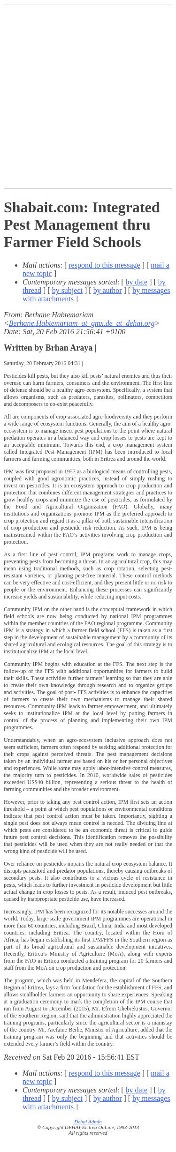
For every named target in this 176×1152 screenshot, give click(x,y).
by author (107, 290)
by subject (67, 290)
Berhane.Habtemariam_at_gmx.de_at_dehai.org (82, 323)
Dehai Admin (88, 1121)
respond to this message (104, 265)
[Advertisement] (88, 96)
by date (137, 282)
